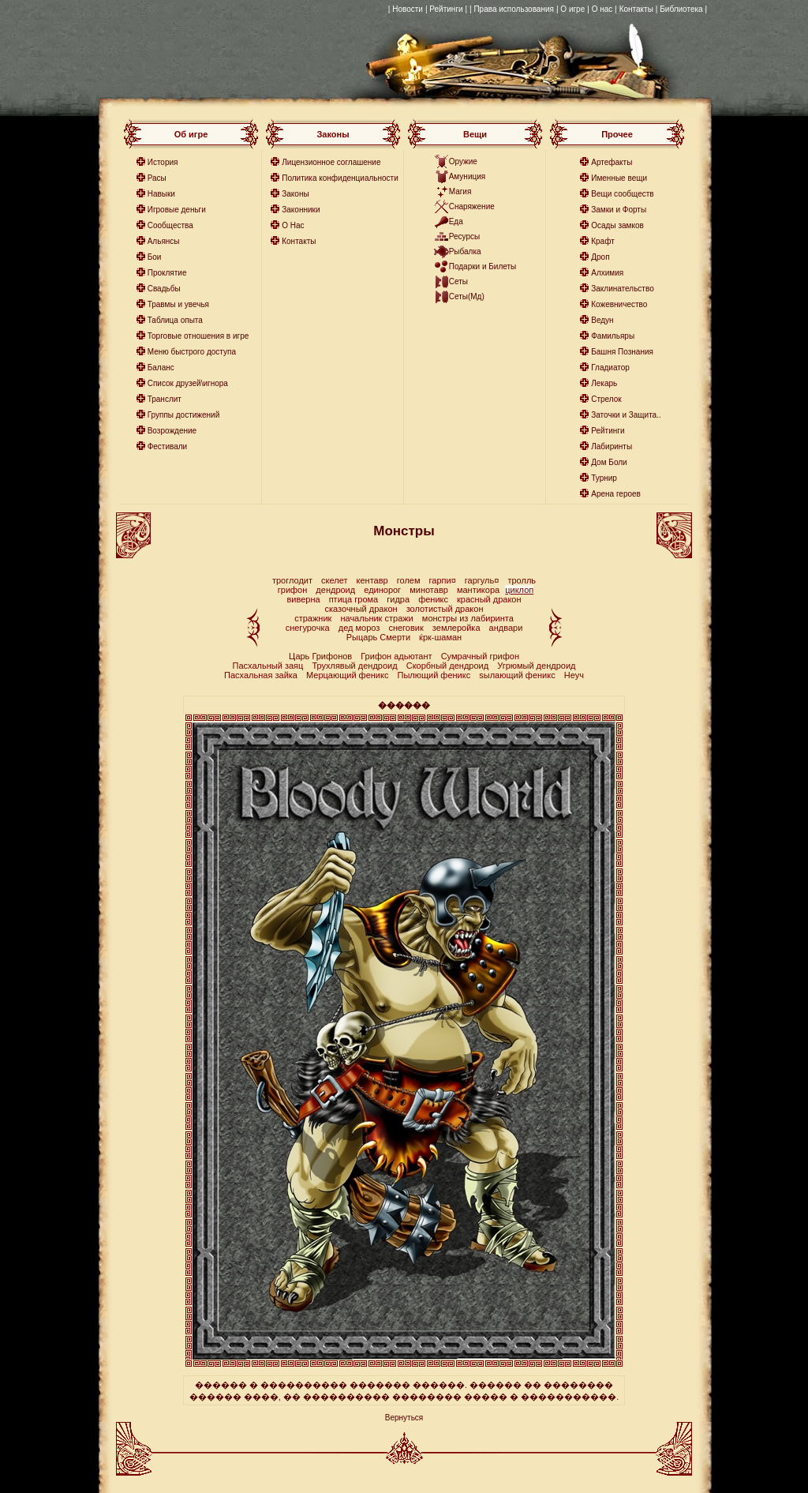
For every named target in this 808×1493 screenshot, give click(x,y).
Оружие (463, 161)
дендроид (335, 590)
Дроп (600, 257)
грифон (293, 590)
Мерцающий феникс (348, 675)
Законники (301, 209)
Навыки (161, 193)
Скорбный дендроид (447, 665)
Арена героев (616, 494)
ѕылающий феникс (518, 675)
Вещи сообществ (622, 193)
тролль (521, 580)
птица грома (354, 599)
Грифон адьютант (396, 656)
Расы (157, 178)
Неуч (574, 675)
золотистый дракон (445, 608)
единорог (382, 590)
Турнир (604, 478)
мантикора (478, 590)
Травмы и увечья (178, 304)
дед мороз (359, 627)
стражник (312, 618)
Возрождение (172, 430)
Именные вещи (619, 178)
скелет (334, 580)
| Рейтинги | (446, 9)
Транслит (164, 399)
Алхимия (607, 272)
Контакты (636, 9)
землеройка (456, 627)
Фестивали (168, 446)
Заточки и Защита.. (626, 415)
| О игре (570, 9)
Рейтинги (607, 430)
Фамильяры (612, 336)
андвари (506, 627)
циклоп (519, 590)
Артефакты (611, 162)
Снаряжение (472, 206)
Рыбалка (465, 251)
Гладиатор (610, 367)
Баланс (161, 367)
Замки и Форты (618, 209)
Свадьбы (164, 288)
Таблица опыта (175, 320)
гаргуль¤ (482, 580)
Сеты (458, 281)
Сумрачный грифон (480, 656)
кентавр (372, 580)
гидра (398, 599)
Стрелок (606, 399)
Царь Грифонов (320, 656)
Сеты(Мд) (466, 296)
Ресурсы (464, 236)
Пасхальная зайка (260, 675)
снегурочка (308, 627)
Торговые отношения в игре (198, 336)
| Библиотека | (681, 9)
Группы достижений (184, 415)
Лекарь (604, 383)
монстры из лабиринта (468, 618)
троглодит (292, 580)
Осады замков (617, 225)
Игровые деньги (177, 209)
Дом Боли (609, 462)
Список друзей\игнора (188, 383)
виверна (303, 599)
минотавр (429, 590)
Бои (155, 257)
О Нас (293, 225)
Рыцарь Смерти (378, 637)
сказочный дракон (361, 608)
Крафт (603, 241)
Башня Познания (622, 351)
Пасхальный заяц (268, 665)
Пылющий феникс (435, 675)
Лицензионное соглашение (331, 162)
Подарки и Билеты (483, 266)
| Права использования (511, 9)
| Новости (405, 9)
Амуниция (467, 176)
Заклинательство (622, 288)
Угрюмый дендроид (536, 665)
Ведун (602, 320)
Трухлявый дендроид (354, 665)
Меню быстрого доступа (192, 351)
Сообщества (170, 225)
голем (409, 580)
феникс (433, 599)
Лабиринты (611, 446)
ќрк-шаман (440, 637)
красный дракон (489, 599)
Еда (456, 221)
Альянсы (164, 241)
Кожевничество (619, 304)
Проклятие (167, 272)
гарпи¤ (442, 580)
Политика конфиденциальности (340, 178)
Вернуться (404, 1417)
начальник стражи (376, 618)
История (163, 162)
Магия (460, 191)
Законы (295, 193)
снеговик (405, 627)
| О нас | (601, 9)
